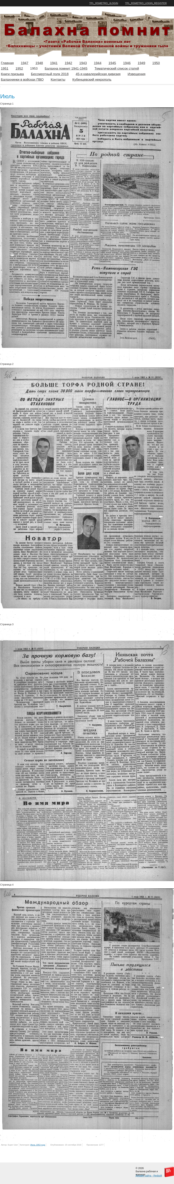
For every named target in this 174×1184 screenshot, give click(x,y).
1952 (19, 68)
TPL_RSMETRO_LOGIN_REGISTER (146, 3)
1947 (24, 63)
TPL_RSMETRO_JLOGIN (103, 3)
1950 (156, 63)
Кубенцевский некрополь (92, 79)
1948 (39, 63)
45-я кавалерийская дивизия (98, 74)
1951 (4, 68)
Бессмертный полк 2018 (50, 74)
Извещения (136, 74)
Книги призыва (12, 74)
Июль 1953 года (37, 1145)
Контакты (58, 79)
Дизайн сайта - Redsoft (149, 1175)
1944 (97, 63)
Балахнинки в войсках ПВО (22, 79)
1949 (141, 63)
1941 (54, 63)
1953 (34, 68)
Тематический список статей (116, 68)
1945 (112, 63)
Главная (7, 63)
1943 (83, 63)
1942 (68, 63)
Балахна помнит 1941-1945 (66, 68)
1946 (126, 63)
